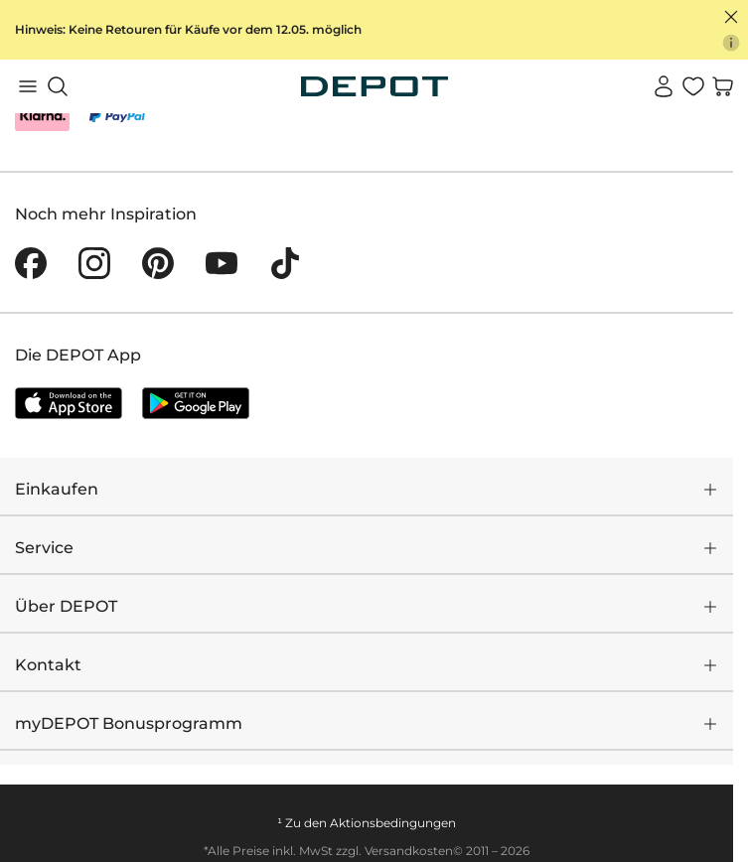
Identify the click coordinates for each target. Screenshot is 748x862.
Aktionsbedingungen (393, 822)
